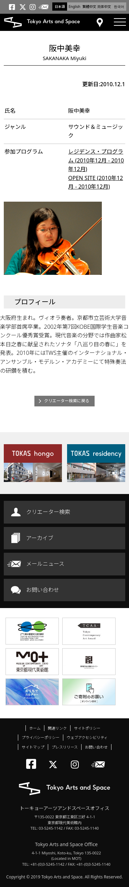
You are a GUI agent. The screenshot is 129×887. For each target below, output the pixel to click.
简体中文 (104, 6)
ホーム (35, 728)
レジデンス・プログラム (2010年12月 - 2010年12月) (96, 160)
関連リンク (57, 728)
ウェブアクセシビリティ (87, 737)
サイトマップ (33, 747)
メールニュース (45, 564)
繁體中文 (89, 6)
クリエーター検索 (48, 512)
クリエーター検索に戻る (66, 401)
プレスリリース (65, 747)
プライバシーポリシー (41, 737)
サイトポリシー (87, 728)
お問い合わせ (42, 590)
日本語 (60, 6)
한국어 (119, 6)
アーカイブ (39, 538)
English (74, 6)
